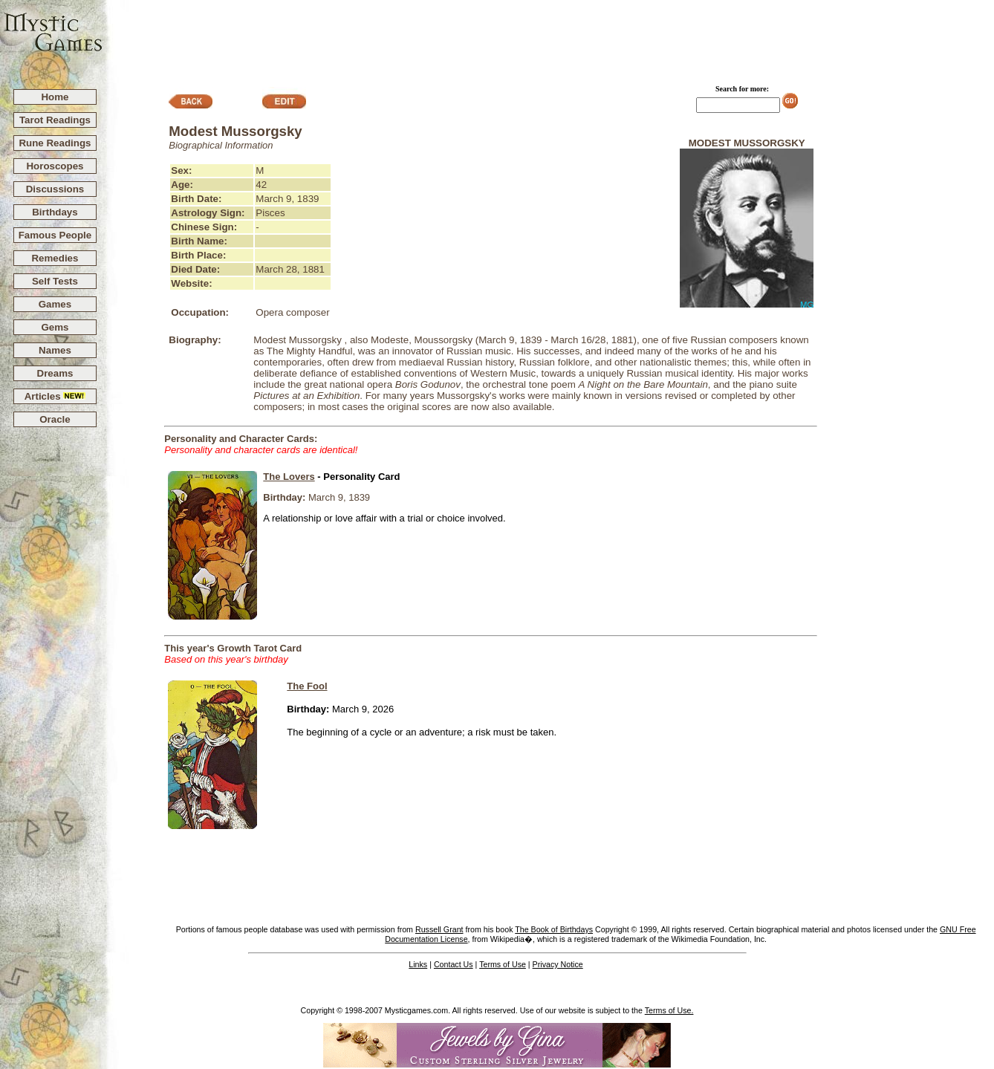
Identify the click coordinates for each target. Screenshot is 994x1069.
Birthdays (54, 212)
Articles (55, 396)
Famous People (55, 235)
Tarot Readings (55, 120)
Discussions (55, 189)
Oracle (55, 419)
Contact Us (453, 964)
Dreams (55, 373)
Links (418, 964)
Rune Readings (55, 143)
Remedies (54, 258)
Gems (54, 327)
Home (54, 97)
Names (55, 350)
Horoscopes (54, 166)
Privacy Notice (558, 964)
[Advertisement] (549, 37)
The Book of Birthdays (554, 929)
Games (55, 304)
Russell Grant (439, 929)
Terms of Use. (669, 1010)
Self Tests (55, 281)
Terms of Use (502, 964)
